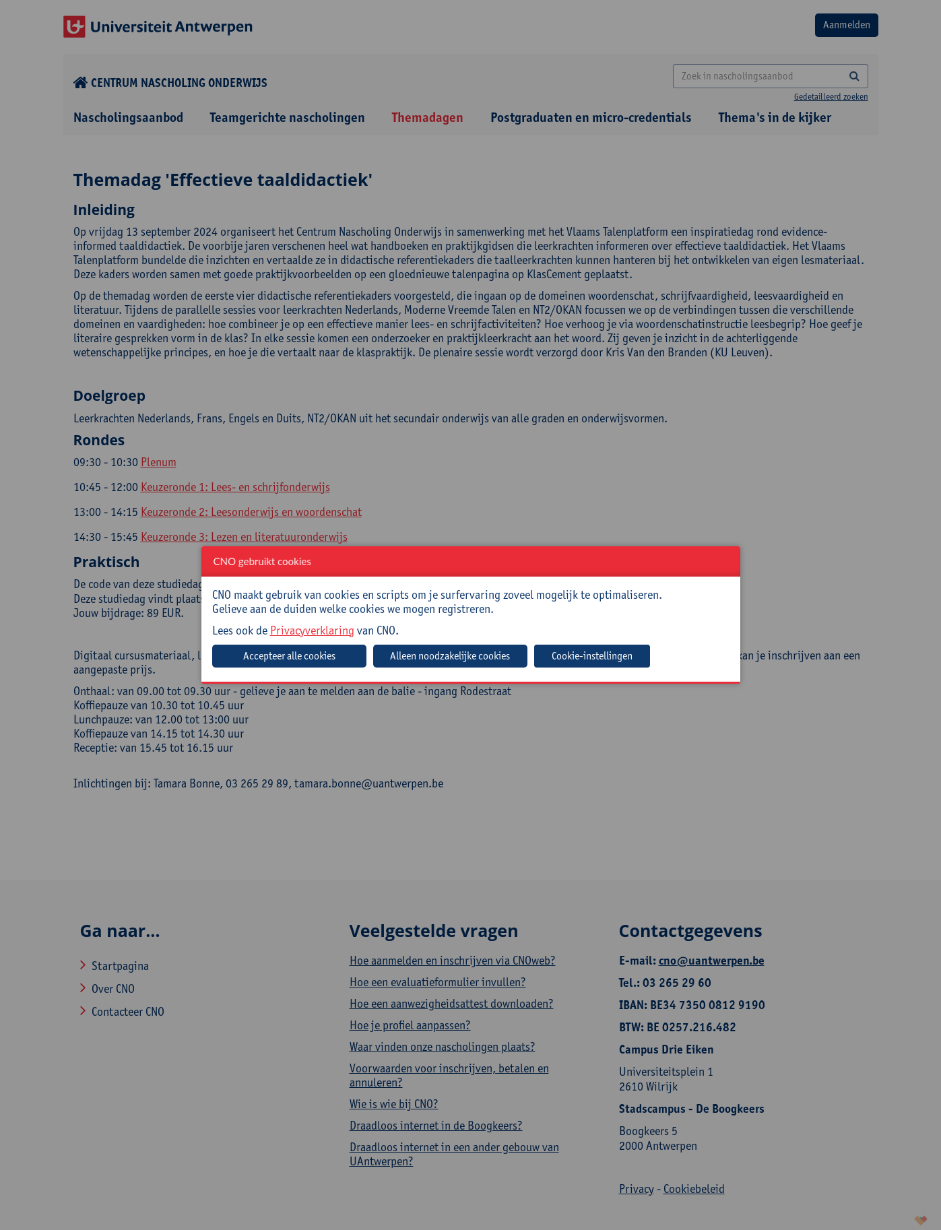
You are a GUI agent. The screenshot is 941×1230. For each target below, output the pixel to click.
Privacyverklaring (312, 630)
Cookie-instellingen (592, 655)
